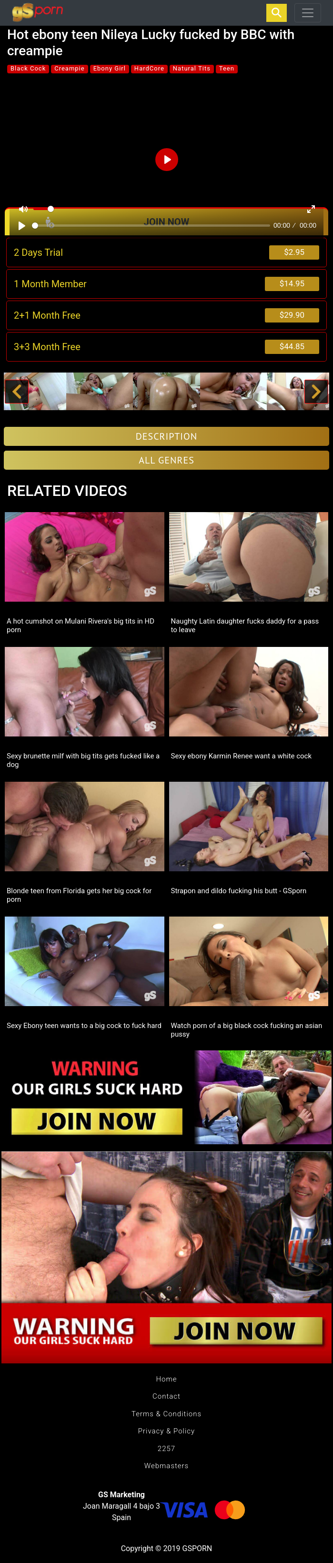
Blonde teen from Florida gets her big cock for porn (79, 895)
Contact (166, 1396)
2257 (166, 1448)
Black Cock (28, 68)
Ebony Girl (109, 68)
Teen (226, 68)
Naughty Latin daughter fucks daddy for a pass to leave (245, 625)
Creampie (69, 68)
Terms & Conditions (166, 1414)
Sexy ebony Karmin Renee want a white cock (241, 756)
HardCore (149, 68)
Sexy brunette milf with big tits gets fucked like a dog (83, 760)
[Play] (22, 225)
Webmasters (166, 1466)
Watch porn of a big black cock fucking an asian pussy (247, 1030)
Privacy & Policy (166, 1431)
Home (166, 1379)
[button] (17, 391)
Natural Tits (192, 68)
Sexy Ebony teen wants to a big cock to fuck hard (84, 1025)
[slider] (151, 225)
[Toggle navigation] (307, 12)
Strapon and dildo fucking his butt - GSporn (239, 891)
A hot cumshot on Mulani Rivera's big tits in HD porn (80, 625)
